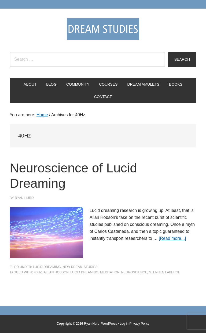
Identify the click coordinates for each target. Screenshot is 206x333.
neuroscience (134, 272)
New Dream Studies (79, 267)
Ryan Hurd (92, 323)
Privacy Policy (139, 323)
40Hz (38, 272)
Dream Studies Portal (103, 29)
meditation (109, 272)
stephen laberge (164, 272)
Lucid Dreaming (47, 267)
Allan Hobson (55, 272)
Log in (124, 323)
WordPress (109, 323)
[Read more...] (172, 238)
